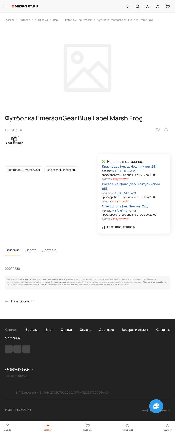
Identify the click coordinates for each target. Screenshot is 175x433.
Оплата (30, 250)
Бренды (31, 329)
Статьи (66, 329)
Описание (12, 250)
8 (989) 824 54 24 (125, 171)
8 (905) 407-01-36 (125, 210)
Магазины (12, 338)
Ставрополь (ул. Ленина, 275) (125, 206)
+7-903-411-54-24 (17, 369)
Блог (49, 329)
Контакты (163, 329)
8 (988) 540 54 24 (125, 193)
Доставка (49, 250)
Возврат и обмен (135, 329)
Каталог (11, 329)
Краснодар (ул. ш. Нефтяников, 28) (129, 166)
